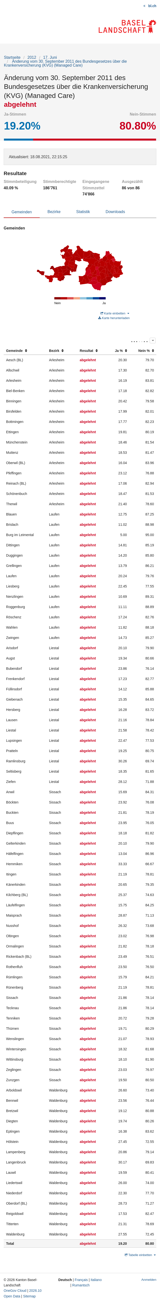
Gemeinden (22, 212)
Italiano (96, 1280)
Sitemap (29, 1296)
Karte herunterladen (114, 318)
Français (81, 1280)
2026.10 (35, 1291)
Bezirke (54, 212)
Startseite (12, 57)
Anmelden (148, 1280)
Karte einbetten (114, 313)
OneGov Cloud (15, 1291)
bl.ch (152, 6)
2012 (31, 57)
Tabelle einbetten (140, 1255)
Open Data (12, 1296)
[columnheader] (25, 351)
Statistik (83, 212)
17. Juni (50, 57)
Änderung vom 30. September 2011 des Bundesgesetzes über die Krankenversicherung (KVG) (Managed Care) (65, 63)
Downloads (115, 212)
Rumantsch (81, 1285)
